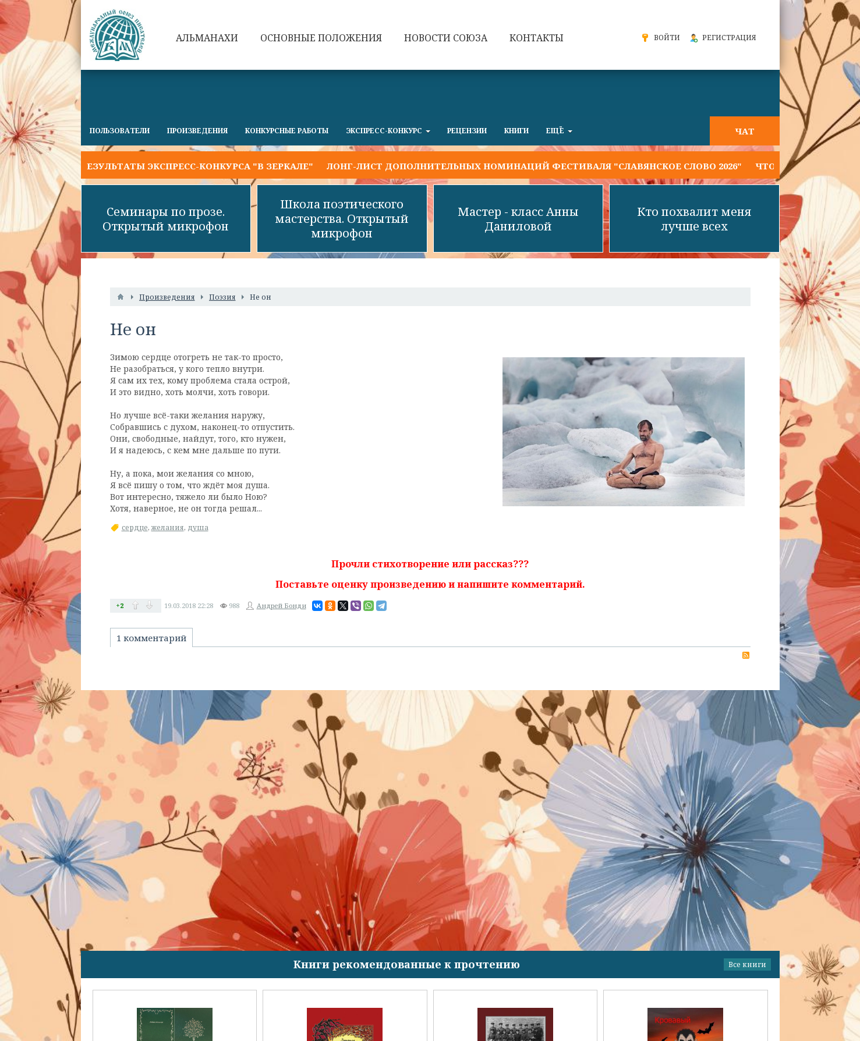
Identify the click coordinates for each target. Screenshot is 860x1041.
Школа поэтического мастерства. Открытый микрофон (342, 218)
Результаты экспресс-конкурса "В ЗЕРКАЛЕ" (197, 166)
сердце (135, 527)
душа (197, 527)
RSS (746, 655)
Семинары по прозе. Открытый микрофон (165, 219)
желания (167, 527)
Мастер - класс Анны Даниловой (518, 219)
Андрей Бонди (281, 605)
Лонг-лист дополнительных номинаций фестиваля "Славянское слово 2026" (534, 166)
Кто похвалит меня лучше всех (694, 219)
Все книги (747, 964)
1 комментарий (151, 638)
